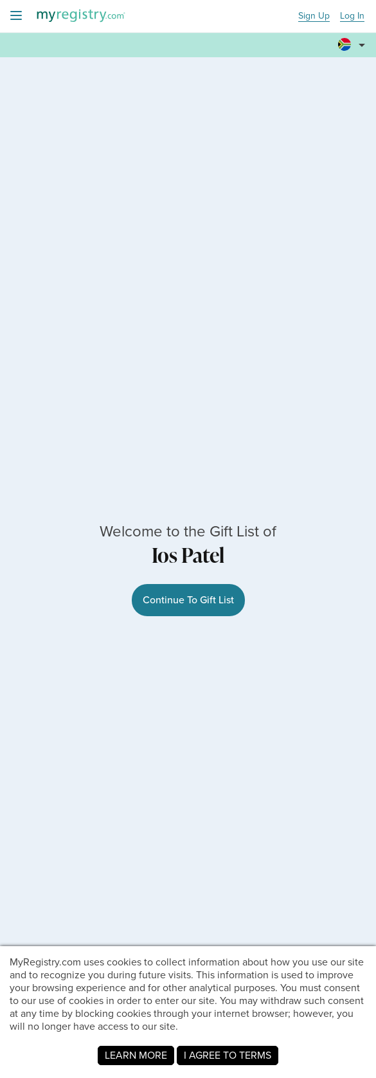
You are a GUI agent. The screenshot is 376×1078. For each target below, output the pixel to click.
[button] (353, 45)
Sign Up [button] (314, 16)
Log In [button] (352, 16)
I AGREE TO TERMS (227, 1055)
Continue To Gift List (188, 599)
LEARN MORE (136, 1055)
